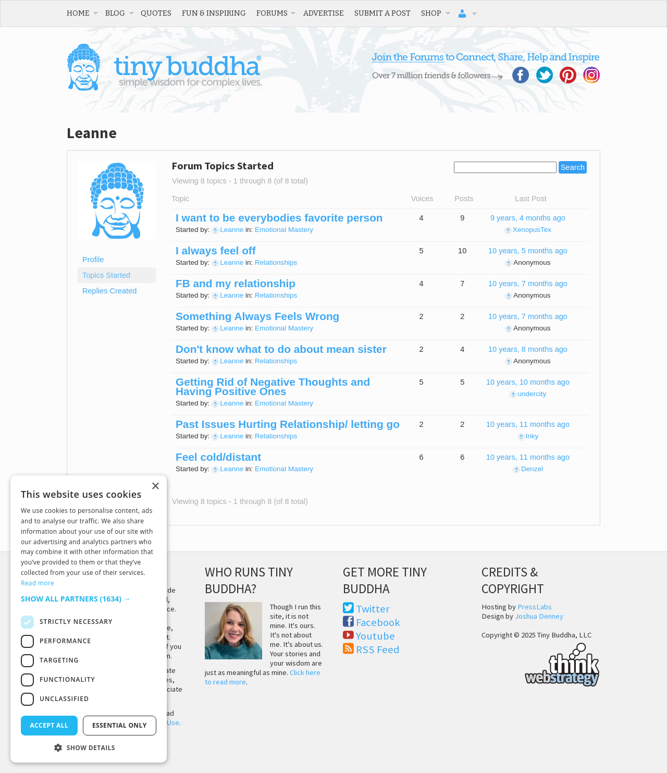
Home (78, 13)
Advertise (323, 13)
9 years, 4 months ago (527, 218)
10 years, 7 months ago (527, 283)
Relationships (276, 262)
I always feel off (216, 250)
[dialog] (88, 619)
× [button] (155, 486)
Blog (115, 13)
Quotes (156, 13)
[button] (88, 599)
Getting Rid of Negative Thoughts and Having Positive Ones (273, 386)
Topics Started (106, 275)
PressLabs (534, 606)
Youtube (375, 636)
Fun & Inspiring (214, 13)
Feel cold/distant (218, 457)
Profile (93, 259)
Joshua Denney (539, 616)
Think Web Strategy (540, 663)
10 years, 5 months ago (527, 251)
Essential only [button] (119, 725)
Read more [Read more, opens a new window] (37, 583)
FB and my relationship (235, 283)
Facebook (378, 622)
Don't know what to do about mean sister (281, 349)
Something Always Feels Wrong (257, 316)
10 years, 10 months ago (528, 382)
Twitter (373, 609)
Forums (272, 13)
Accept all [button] (49, 725)
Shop (431, 13)
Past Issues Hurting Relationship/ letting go (288, 424)
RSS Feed (378, 649)
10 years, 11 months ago (528, 424)
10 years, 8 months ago (527, 349)
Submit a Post (382, 13)
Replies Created (109, 291)
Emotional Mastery (284, 230)
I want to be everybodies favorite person (279, 218)
